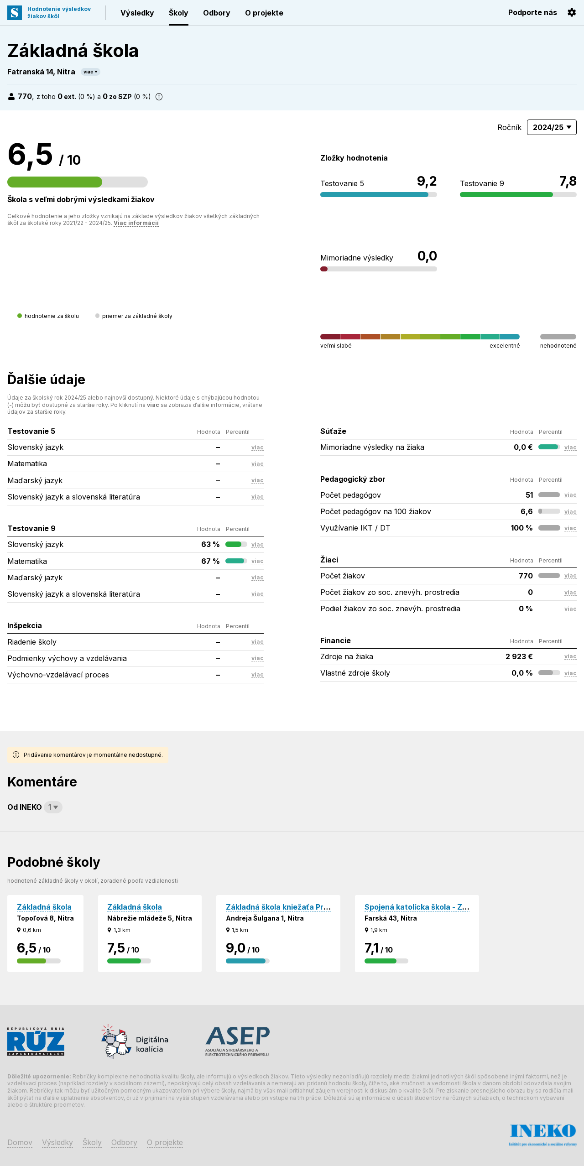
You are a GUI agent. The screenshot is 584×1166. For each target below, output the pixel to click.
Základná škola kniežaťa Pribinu (283, 906)
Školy (178, 12)
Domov (19, 1142)
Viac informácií (136, 222)
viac (88, 71)
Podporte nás (532, 12)
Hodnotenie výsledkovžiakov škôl (59, 12)
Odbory (216, 12)
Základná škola (44, 906)
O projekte (264, 12)
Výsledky (137, 12)
